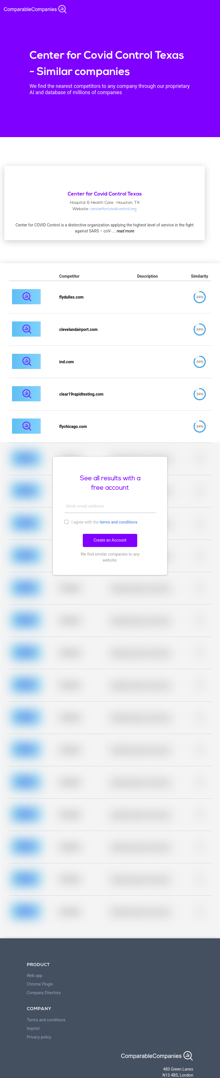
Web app (34, 975)
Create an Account (110, 540)
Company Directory (44, 992)
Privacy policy (39, 1037)
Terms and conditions (46, 1020)
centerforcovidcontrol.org (113, 209)
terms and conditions (119, 522)
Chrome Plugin (40, 984)
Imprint (33, 1028)
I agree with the (101, 521)
